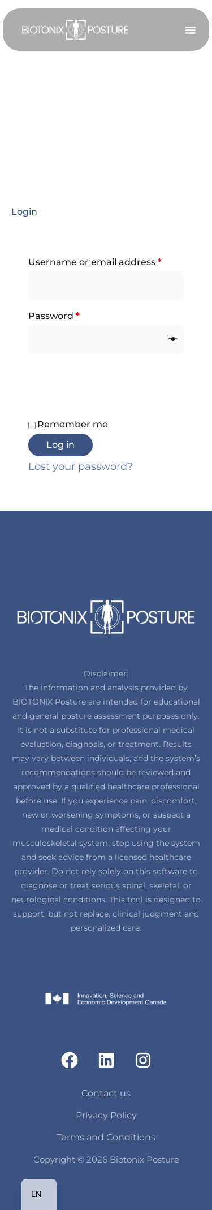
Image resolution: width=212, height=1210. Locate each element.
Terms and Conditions (106, 1137)
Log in (60, 444)
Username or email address (106, 260)
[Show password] (173, 340)
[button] (190, 29)
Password (75, 314)
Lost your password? (80, 466)
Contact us (106, 1093)
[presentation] (114, 381)
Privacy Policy (106, 1115)
